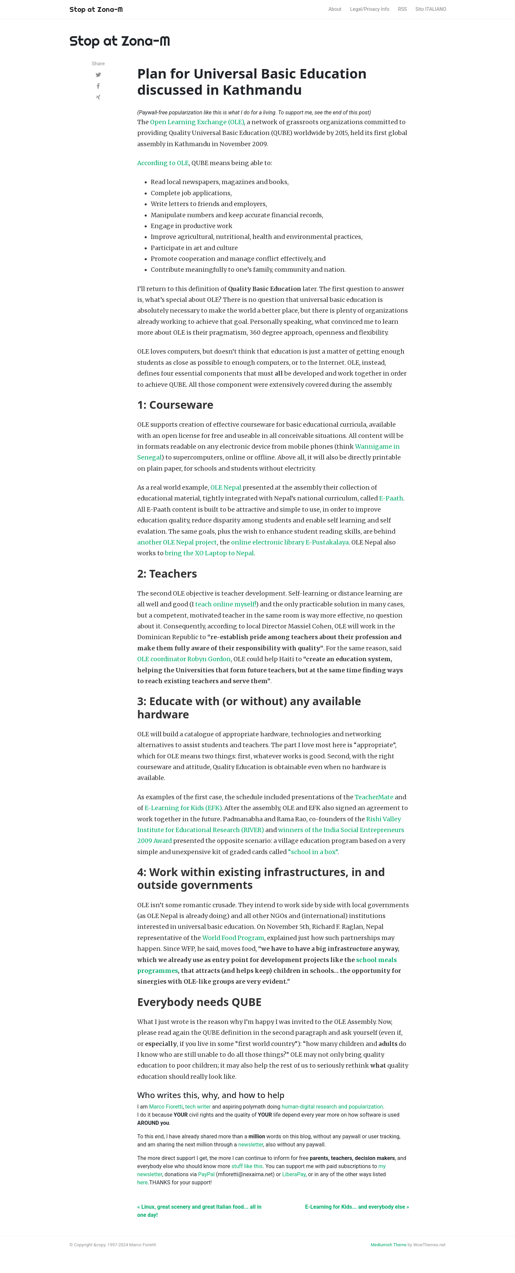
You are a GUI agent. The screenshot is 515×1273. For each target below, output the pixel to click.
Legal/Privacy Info (369, 9)
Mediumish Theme (389, 1244)
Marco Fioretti (166, 1106)
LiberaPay (294, 1174)
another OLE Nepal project (177, 542)
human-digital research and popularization (332, 1106)
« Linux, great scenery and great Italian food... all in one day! (199, 1211)
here (142, 1182)
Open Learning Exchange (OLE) (197, 122)
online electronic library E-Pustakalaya (290, 542)
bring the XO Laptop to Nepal (209, 553)
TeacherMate (374, 797)
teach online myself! (225, 604)
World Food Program (233, 938)
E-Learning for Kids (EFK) (183, 808)
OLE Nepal (225, 487)
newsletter (250, 1144)
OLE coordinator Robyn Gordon (184, 659)
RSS (402, 9)
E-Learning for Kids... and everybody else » (357, 1207)
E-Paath (391, 498)
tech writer (198, 1106)
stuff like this (247, 1166)
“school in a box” (312, 852)
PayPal (206, 1174)
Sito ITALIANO (430, 9)
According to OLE (163, 163)
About (334, 9)
